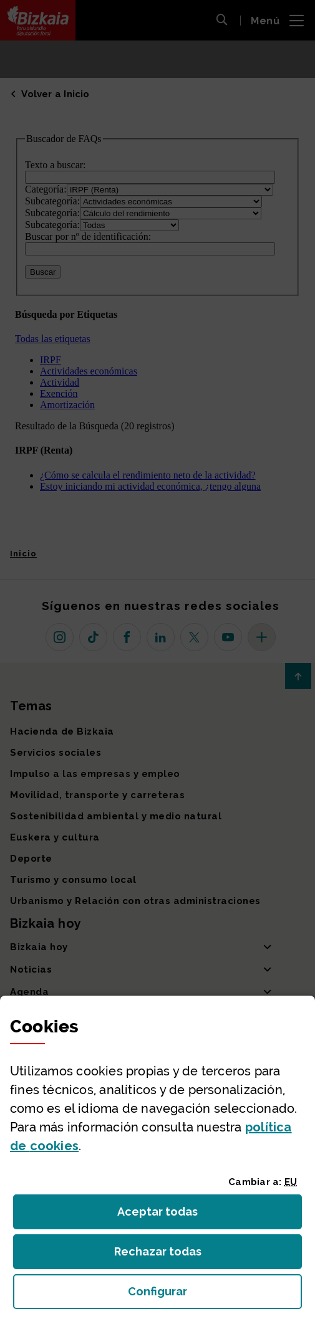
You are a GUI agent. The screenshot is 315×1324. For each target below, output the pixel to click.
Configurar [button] (215, 1295)
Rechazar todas (167, 1255)
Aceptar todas (168, 1215)
